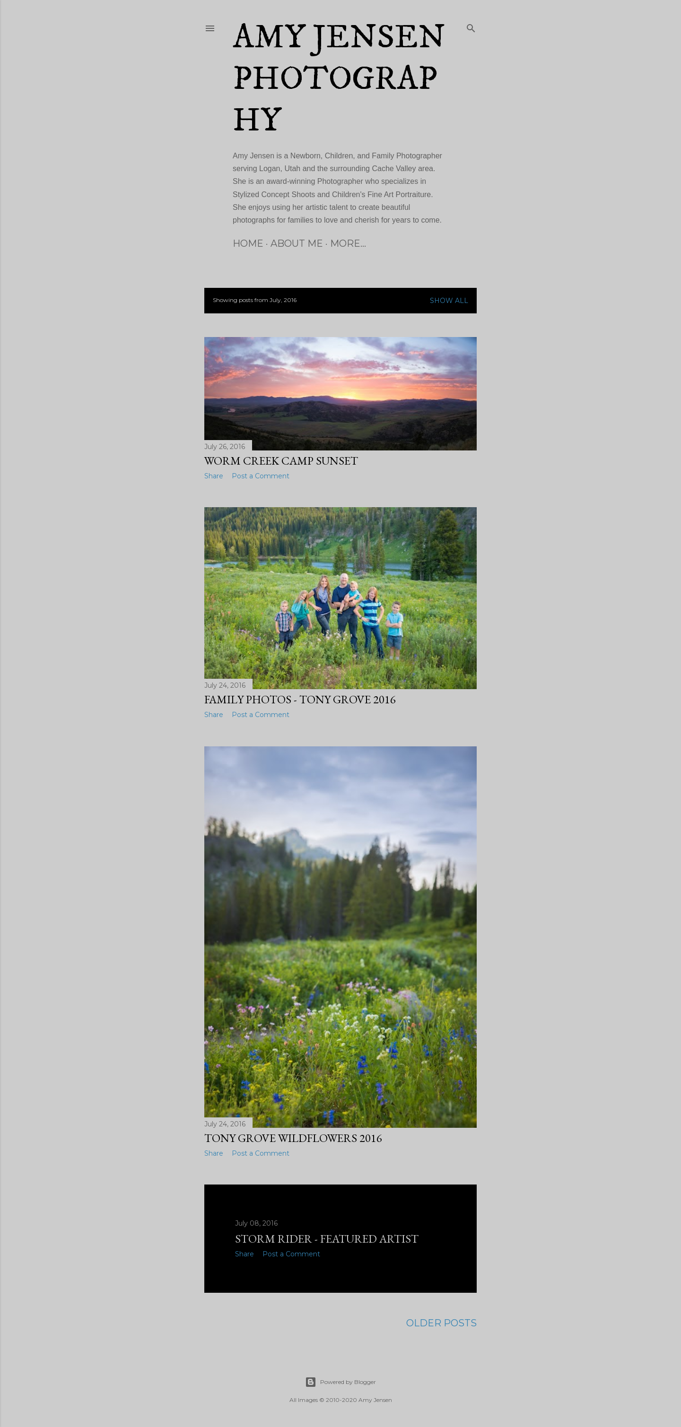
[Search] (471, 26)
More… (348, 243)
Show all (449, 300)
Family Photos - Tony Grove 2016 (300, 699)
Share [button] (213, 476)
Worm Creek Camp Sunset (281, 460)
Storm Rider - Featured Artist (327, 1238)
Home (248, 243)
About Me (297, 243)
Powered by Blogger (340, 1382)
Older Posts (441, 1323)
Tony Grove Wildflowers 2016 (293, 1138)
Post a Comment (260, 476)
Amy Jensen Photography (339, 79)
